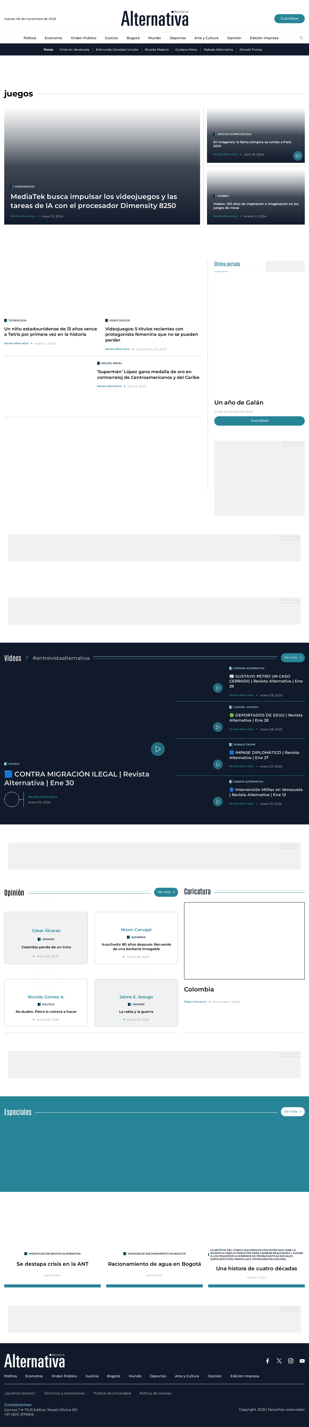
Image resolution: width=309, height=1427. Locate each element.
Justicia (111, 38)
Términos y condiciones (64, 1393)
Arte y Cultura (206, 38)
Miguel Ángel (111, 363)
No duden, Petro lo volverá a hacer (46, 1012)
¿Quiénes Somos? (20, 1393)
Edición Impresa (264, 38)
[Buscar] (301, 38)
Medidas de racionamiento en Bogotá (157, 1253)
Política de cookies (155, 1393)
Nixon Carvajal (136, 929)
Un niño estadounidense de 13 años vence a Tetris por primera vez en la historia (50, 331)
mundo (13, 763)
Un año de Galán (238, 402)
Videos (12, 657)
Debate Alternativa (218, 49)
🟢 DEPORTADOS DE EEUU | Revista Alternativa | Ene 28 (266, 718)
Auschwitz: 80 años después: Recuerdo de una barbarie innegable (136, 946)
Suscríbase (289, 18)
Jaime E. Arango (136, 996)
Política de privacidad (112, 1393)
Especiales (17, 1111)
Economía (53, 38)
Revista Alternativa (16, 343)
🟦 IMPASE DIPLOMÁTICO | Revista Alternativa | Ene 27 (264, 755)
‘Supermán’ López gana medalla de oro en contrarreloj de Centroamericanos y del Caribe (148, 374)
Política (30, 38)
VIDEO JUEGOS (120, 320)
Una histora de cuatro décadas (256, 1268)
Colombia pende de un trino (46, 947)
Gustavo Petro (186, 49)
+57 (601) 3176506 (19, 1414)
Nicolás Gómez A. (46, 996)
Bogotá (133, 38)
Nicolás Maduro (157, 49)
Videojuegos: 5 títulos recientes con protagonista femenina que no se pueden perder (151, 334)
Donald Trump (251, 49)
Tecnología (17, 320)
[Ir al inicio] (154, 19)
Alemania (138, 937)
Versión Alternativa (249, 668)
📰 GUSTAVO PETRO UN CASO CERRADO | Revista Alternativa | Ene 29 (266, 681)
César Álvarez (46, 930)
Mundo (154, 38)
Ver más (293, 658)
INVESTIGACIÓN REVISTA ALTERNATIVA (55, 1253)
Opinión (234, 38)
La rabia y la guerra (136, 1012)
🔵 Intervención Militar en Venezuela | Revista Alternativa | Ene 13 (266, 792)
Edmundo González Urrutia (117, 49)
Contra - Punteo (246, 707)
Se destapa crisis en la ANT (52, 1264)
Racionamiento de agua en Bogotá (154, 1264)
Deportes (178, 38)
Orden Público (83, 38)
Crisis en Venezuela (74, 49)
